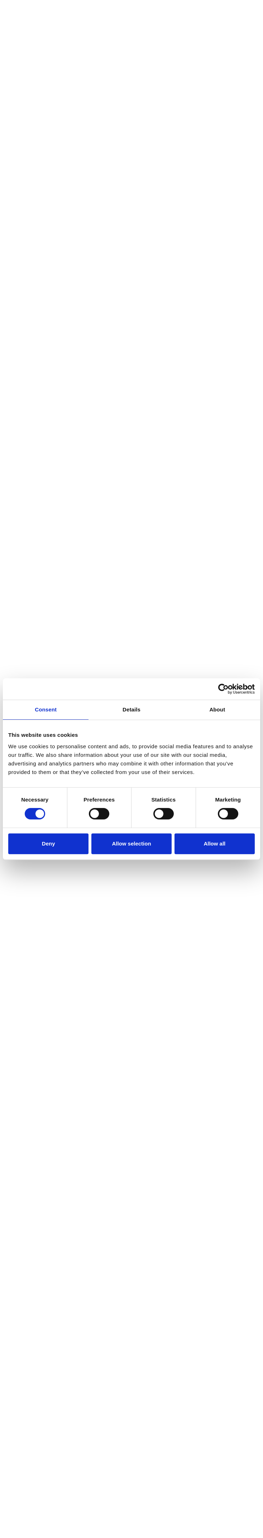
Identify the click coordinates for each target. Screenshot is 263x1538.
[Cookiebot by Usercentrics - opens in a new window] (223, 689)
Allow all (214, 844)
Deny (48, 844)
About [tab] (217, 709)
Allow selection (131, 844)
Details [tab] (131, 709)
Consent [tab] (46, 709)
